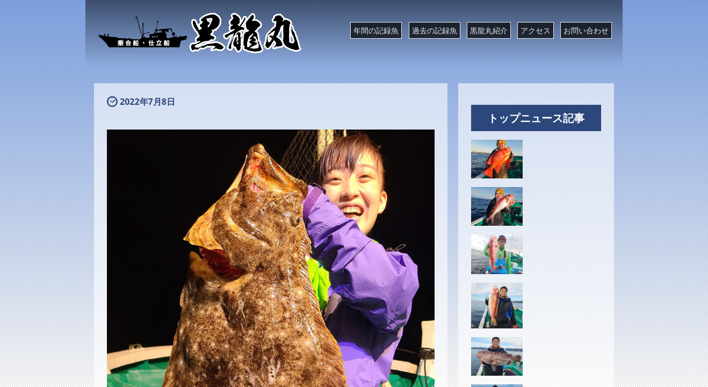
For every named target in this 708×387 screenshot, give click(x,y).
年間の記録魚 (376, 30)
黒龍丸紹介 (489, 30)
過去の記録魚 (434, 30)
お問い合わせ (586, 30)
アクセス (536, 30)
